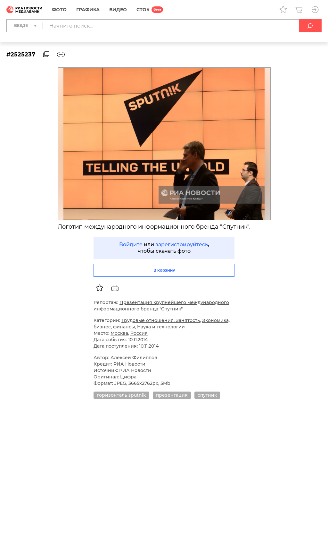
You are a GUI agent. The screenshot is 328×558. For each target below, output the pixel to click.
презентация (172, 395)
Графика (88, 10)
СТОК (143, 10)
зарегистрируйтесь (181, 244)
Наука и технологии (161, 327)
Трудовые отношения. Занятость (160, 320)
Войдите (131, 244)
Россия (139, 333)
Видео (118, 10)
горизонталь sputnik (121, 395)
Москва (119, 333)
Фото (59, 10)
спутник (207, 395)
